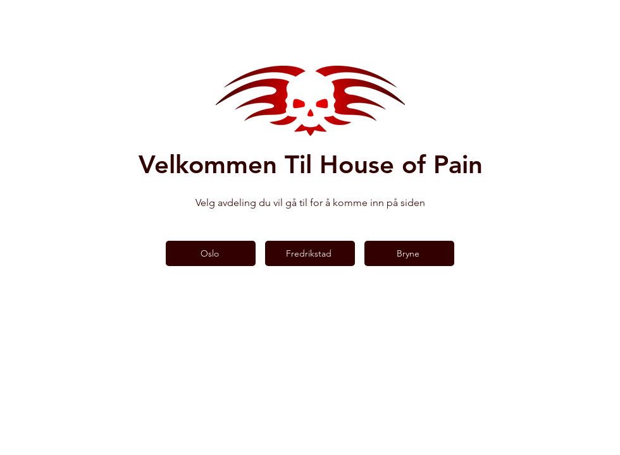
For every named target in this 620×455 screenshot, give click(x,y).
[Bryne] (409, 253)
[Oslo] (211, 253)
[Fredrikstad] (310, 253)
